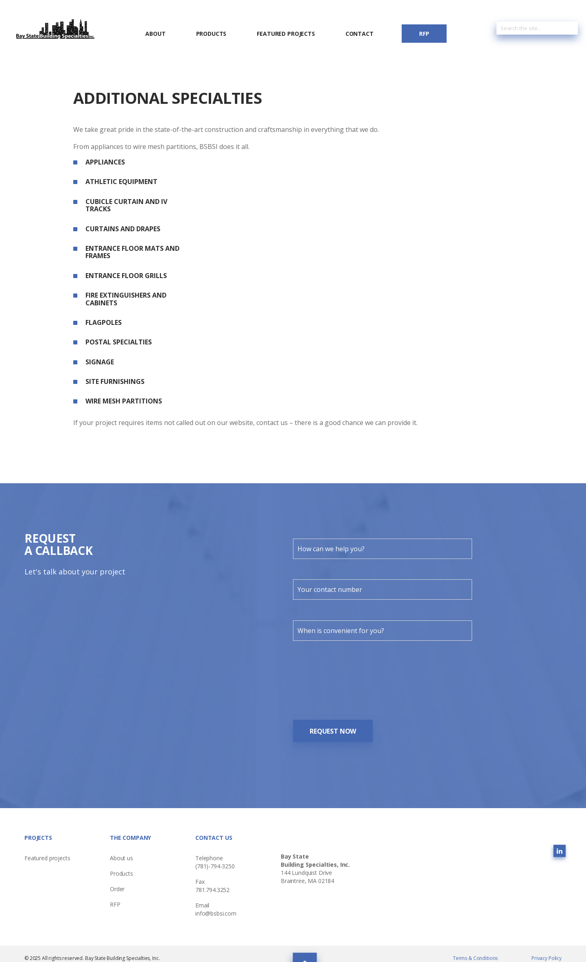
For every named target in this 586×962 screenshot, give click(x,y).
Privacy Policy (546, 951)
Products (211, 34)
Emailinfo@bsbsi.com (215, 903)
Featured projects (47, 851)
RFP (424, 33)
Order (117, 882)
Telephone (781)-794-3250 (215, 855)
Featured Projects (286, 34)
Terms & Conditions (475, 951)
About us (121, 851)
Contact (359, 34)
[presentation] (355, 675)
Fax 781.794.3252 (212, 879)
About (155, 34)
